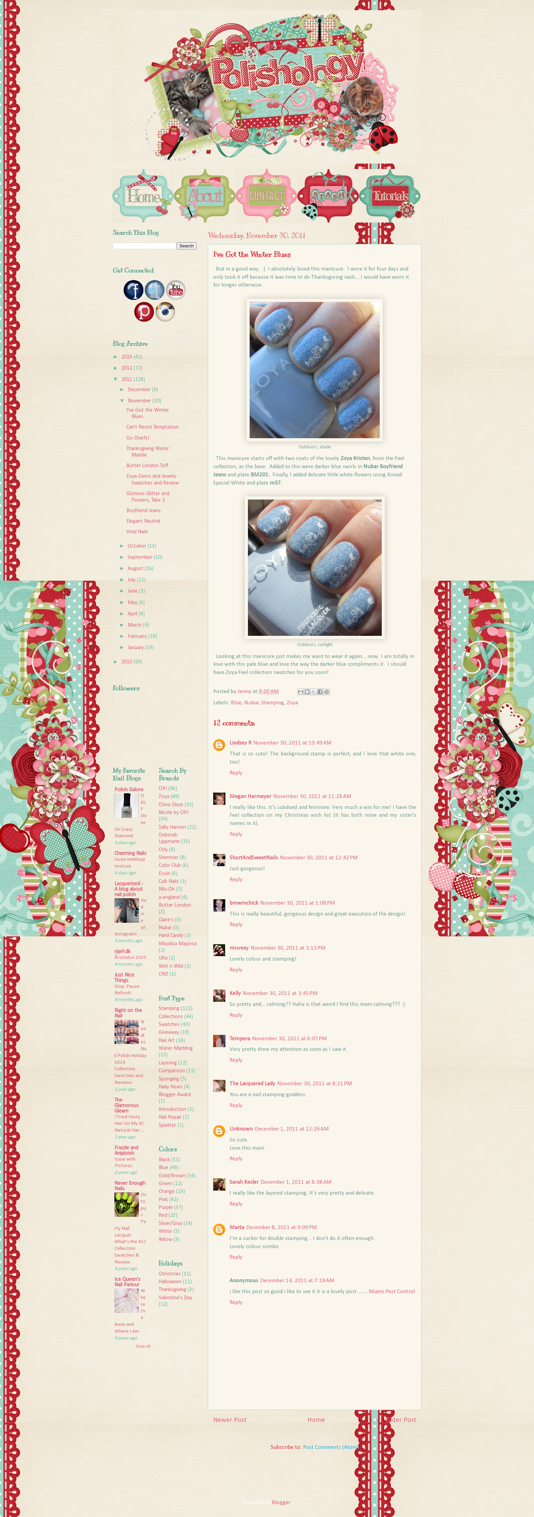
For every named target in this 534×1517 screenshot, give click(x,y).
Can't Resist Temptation (152, 427)
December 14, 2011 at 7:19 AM (297, 1281)
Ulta (163, 958)
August (136, 568)
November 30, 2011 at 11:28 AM (312, 796)
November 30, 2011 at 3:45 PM (280, 993)
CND (163, 974)
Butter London (175, 905)
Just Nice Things (124, 977)
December (140, 390)
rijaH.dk (122, 951)
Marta (237, 1227)
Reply (236, 773)
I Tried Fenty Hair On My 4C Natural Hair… (129, 1124)
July (132, 580)
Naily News (171, 1087)
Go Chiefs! (138, 438)
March (135, 625)
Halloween (170, 1282)
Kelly (235, 993)
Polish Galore (128, 790)
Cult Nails (169, 881)
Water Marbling (176, 1048)
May (133, 603)
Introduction (172, 1109)
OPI (163, 789)
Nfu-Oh (167, 889)
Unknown (241, 1129)
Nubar (251, 703)
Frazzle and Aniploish (126, 1150)
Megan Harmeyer (250, 796)
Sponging (169, 1079)
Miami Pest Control (392, 1291)
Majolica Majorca (178, 944)
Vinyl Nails (137, 532)
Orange (167, 1191)
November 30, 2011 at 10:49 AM (292, 743)
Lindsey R (240, 743)
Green (165, 1183)
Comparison (172, 1071)
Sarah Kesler (244, 1182)
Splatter (167, 1125)
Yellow (165, 1239)
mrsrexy (239, 948)
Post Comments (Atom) (331, 1447)
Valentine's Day (175, 1298)
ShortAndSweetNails (254, 858)
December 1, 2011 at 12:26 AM (292, 1129)
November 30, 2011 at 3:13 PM (288, 948)
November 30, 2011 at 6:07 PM (289, 1039)
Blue (236, 703)
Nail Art (167, 1040)
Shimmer (168, 857)
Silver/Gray (170, 1223)
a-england (169, 897)
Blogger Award (175, 1095)
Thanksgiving (172, 1289)
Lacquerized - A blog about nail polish (128, 889)
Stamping (272, 703)
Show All (143, 1347)
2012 (127, 368)
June (133, 591)
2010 (127, 662)
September (141, 557)
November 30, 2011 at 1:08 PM (297, 903)
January (136, 647)
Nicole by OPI (173, 812)
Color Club (170, 865)
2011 (127, 379)
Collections (171, 1017)
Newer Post (230, 1420)
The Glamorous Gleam (126, 1106)
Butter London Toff (147, 466)
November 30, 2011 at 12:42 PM (319, 858)
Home (316, 1420)
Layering (168, 1063)
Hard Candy (171, 935)
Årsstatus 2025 (130, 957)
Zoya (292, 703)
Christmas (169, 1274)
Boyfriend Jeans (143, 511)
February (138, 636)
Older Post (401, 1420)
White (165, 1231)
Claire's (166, 920)
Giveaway (169, 1032)
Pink (163, 1199)
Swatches (169, 1024)
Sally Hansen (172, 827)
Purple (166, 1207)
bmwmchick (244, 903)
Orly (163, 850)
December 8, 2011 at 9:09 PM (281, 1227)
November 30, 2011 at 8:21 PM (314, 1084)
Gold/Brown (172, 1176)
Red (163, 1215)
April (133, 614)
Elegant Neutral (143, 521)
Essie (164, 873)
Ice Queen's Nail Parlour (127, 1282)
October (137, 546)
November (140, 401)
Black (164, 1160)
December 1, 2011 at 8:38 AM (296, 1182)
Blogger (281, 1502)
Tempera (240, 1039)
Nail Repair (170, 1117)
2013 (127, 357)
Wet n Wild (171, 966)
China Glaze (171, 805)
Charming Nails (130, 853)
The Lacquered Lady (252, 1084)
